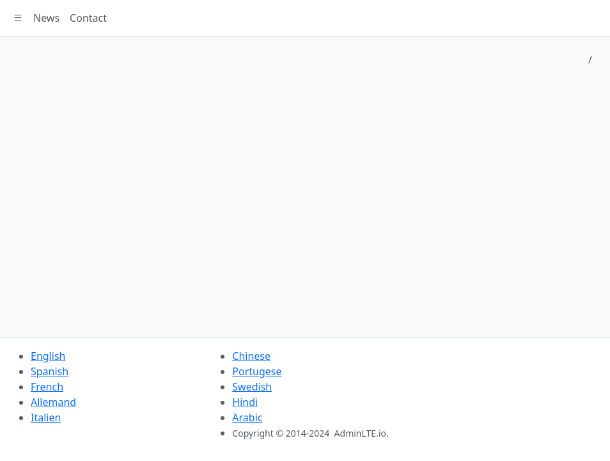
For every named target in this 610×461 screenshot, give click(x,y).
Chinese (251, 356)
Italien (46, 417)
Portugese (256, 371)
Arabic (247, 417)
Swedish (252, 387)
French (47, 387)
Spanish (49, 371)
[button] (18, 18)
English (48, 356)
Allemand (53, 402)
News (46, 18)
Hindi (245, 402)
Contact (88, 18)
